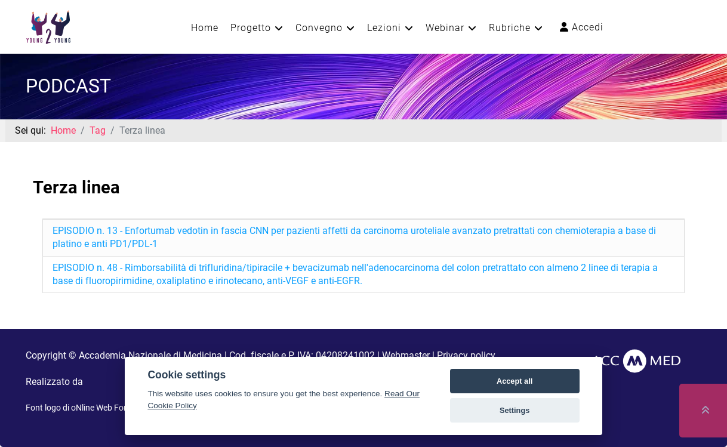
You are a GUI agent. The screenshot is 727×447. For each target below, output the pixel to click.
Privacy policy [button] (466, 355)
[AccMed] (636, 360)
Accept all (514, 381)
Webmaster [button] (406, 355)
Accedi (581, 27)
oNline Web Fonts (103, 407)
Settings (514, 410)
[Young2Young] (48, 26)
